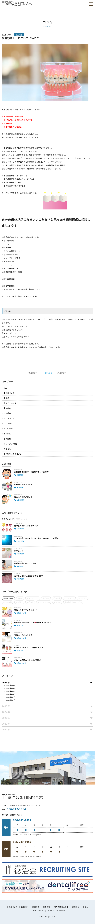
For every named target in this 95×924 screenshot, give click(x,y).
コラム (85, 907)
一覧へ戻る (47, 373)
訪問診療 (7, 413)
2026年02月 (10, 697)
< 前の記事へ (32, 373)
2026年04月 (10, 691)
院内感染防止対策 (61, 907)
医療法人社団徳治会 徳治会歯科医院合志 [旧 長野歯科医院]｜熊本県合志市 (17, 3)
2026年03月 (10, 694)
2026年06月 (10, 685)
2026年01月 (10, 700)
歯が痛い (7, 408)
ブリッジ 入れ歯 (10, 444)
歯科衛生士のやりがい (13, 454)
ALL (5, 388)
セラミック (8, 423)
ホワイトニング (10, 403)
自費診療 (46, 907)
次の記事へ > (63, 373)
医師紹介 (24, 907)
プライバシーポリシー (57, 910)
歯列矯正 (7, 433)
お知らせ (7, 449)
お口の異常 (8, 428)
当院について (12, 907)
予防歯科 (7, 438)
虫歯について (9, 393)
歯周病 (6, 398)
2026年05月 (10, 688)
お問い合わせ (38, 910)
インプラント (9, 418)
